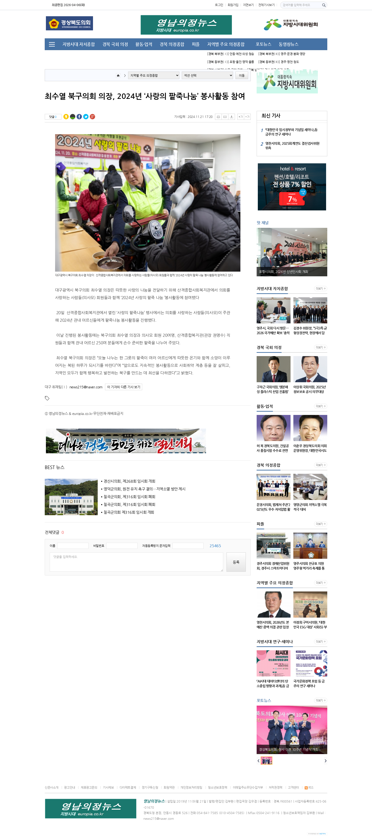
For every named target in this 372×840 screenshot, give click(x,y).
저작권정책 (275, 787)
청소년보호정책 (217, 787)
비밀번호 (98, 545)
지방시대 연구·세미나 (81, 55)
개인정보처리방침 (191, 787)
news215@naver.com (86, 387)
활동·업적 (143, 44)
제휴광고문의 (89, 787)
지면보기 (248, 5)
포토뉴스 (263, 44)
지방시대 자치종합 (78, 44)
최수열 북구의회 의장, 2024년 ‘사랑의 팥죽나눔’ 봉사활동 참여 (145, 96)
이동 (242, 75)
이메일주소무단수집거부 (248, 787)
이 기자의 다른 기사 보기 (123, 387)
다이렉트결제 (128, 787)
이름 (52, 545)
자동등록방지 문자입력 (156, 545)
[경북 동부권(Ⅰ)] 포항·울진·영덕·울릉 (230, 62)
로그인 (219, 5)
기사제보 (108, 787)
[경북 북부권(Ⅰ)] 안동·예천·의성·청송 (230, 54)
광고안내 (69, 787)
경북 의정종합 (172, 44)
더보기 (319, 288)
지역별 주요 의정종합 (226, 44)
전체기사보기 (266, 5)
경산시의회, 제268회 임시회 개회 (129, 481)
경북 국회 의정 (115, 44)
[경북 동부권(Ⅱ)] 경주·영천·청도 (278, 62)
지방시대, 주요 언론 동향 (129, 55)
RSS (309, 787)
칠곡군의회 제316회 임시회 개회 (129, 512)
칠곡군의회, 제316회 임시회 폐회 (129, 497)
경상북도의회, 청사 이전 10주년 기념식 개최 (288, 749)
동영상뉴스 (288, 44)
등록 (236, 562)
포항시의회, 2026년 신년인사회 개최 (283, 271)
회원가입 (233, 5)
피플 (196, 44)
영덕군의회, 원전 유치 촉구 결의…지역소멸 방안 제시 (145, 489)
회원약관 (169, 787)
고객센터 (293, 787)
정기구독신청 (150, 787)
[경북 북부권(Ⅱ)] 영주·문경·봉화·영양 (281, 54)
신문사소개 (51, 787)
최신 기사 (271, 115)
